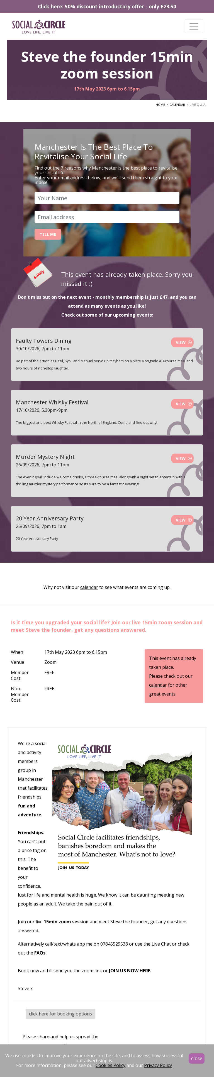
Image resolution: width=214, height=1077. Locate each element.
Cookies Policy (110, 1065)
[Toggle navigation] (194, 26)
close (196, 1058)
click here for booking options (60, 1014)
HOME (160, 104)
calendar (89, 587)
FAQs (39, 953)
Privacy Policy (158, 1065)
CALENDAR (177, 104)
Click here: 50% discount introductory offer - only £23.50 (107, 6)
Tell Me (48, 234)
